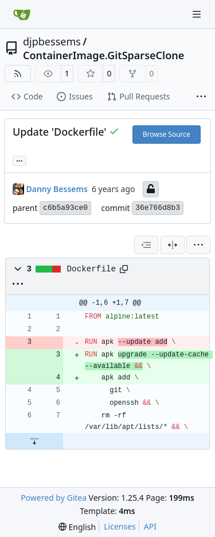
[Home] (22, 14)
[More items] (201, 97)
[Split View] (173, 245)
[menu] (198, 245)
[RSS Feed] (18, 73)
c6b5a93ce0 (65, 208)
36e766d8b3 (157, 208)
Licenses (120, 526)
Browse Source (166, 134)
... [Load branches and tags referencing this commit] (19, 160)
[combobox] (146, 245)
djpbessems (52, 41)
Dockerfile (91, 269)
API (150, 526)
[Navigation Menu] (197, 14)
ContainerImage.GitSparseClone (103, 55)
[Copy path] (124, 269)
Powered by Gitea (54, 497)
